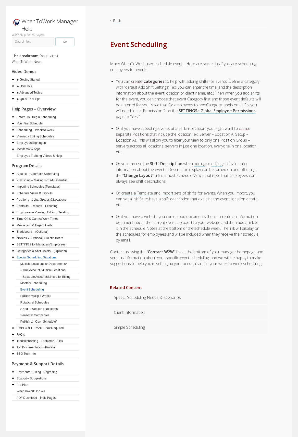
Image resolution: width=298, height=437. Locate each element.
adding (199, 163)
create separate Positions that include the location (183, 131)
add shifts (251, 93)
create (147, 81)
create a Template (137, 193)
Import (167, 193)
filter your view (186, 140)
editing (217, 163)
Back (117, 20)
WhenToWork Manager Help (50, 24)
